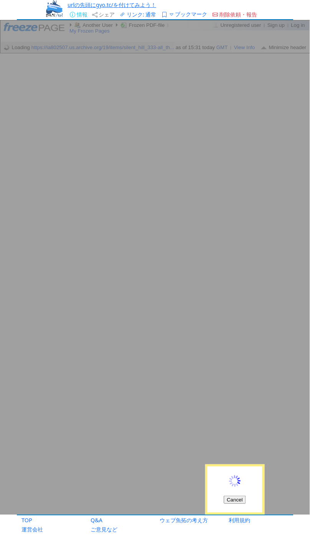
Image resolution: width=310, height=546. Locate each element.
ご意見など (104, 529)
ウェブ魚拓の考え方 (184, 520)
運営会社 (32, 529)
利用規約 (239, 520)
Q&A (96, 520)
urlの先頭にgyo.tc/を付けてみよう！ (112, 4)
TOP (26, 520)
